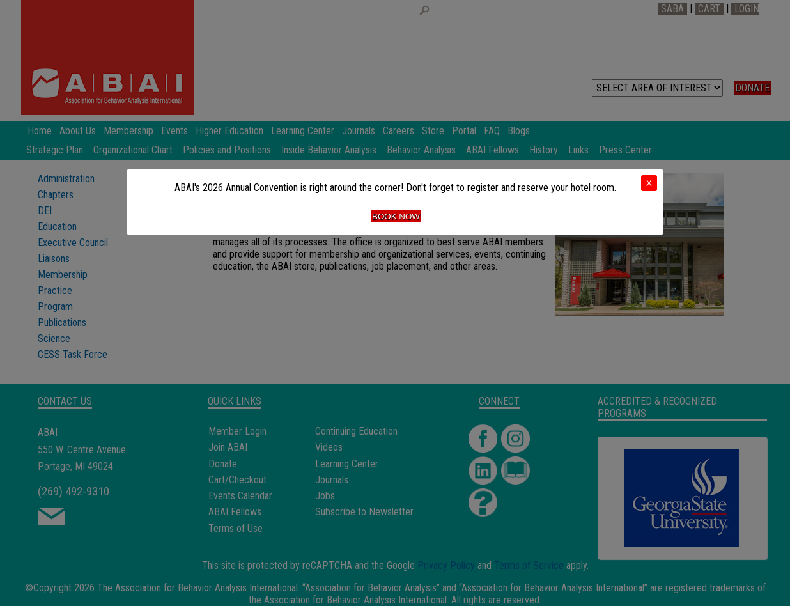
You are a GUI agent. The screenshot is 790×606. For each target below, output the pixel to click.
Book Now (396, 216)
